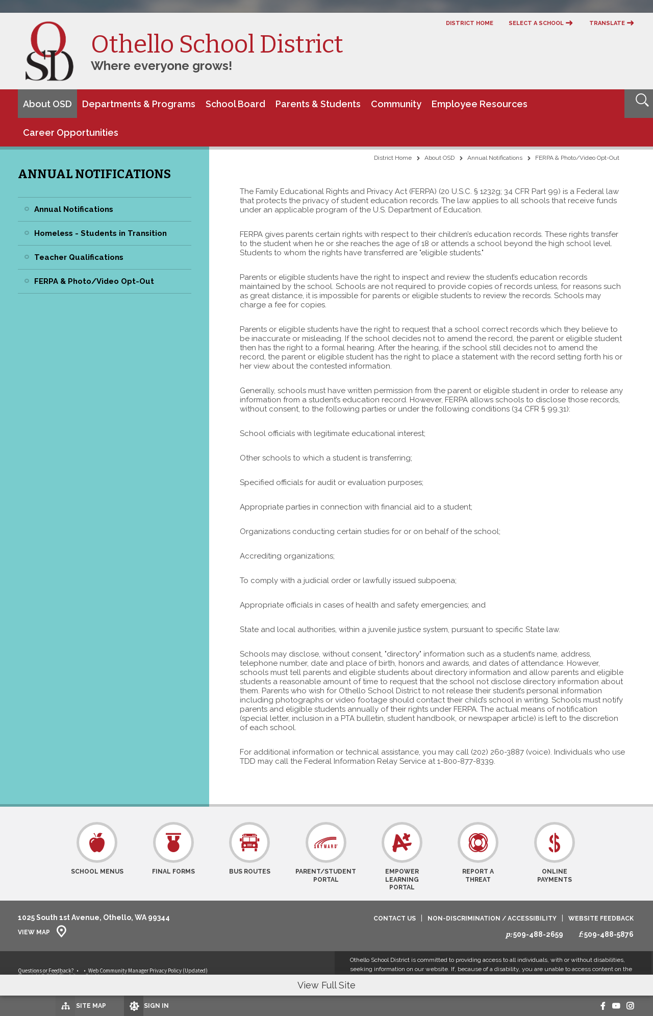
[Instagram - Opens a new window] (628, 1006)
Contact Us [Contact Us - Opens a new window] (394, 918)
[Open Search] (638, 103)
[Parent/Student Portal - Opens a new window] (325, 857)
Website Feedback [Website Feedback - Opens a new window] (601, 918)
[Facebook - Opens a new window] (592, 1006)
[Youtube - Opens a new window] (609, 1006)
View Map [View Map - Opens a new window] (34, 932)
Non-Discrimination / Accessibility (492, 918)
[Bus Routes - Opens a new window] (249, 857)
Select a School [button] (536, 23)
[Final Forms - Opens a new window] (173, 857)
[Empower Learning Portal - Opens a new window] (401, 857)
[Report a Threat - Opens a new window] (478, 857)
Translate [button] (607, 23)
